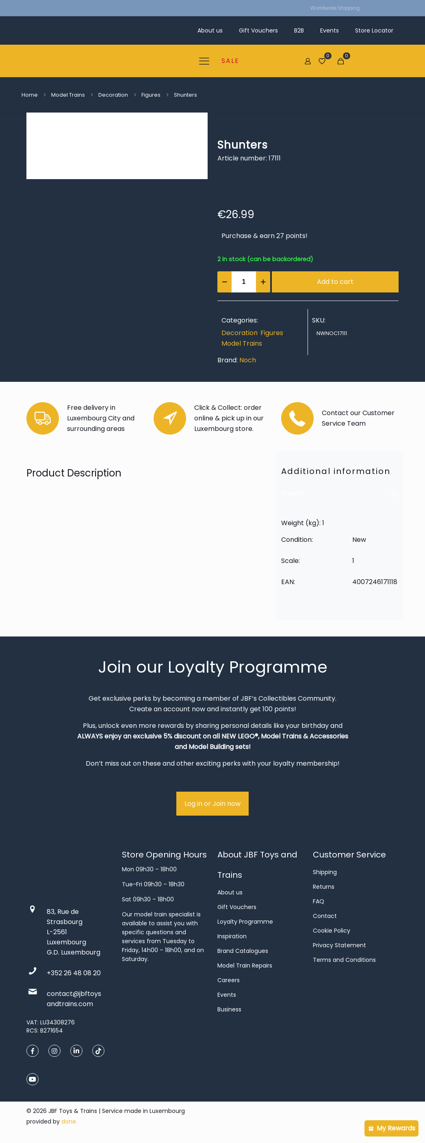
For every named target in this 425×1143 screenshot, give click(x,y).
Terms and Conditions (344, 960)
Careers (228, 980)
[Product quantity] (243, 281)
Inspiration (232, 936)
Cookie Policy (331, 931)
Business (229, 1009)
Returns (323, 887)
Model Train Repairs (244, 965)
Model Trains (68, 95)
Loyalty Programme (245, 922)
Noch (247, 360)
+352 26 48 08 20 (74, 973)
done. (69, 1121)
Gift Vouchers (236, 907)
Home (30, 95)
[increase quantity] (263, 281)
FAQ (318, 901)
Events (226, 995)
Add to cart (335, 281)
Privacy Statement (339, 945)
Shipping (325, 872)
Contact (325, 916)
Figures (150, 95)
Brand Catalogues (242, 951)
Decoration (113, 95)
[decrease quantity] (224, 281)
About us (230, 892)
